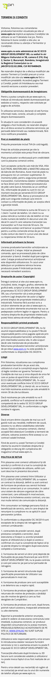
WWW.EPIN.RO (16, 630)
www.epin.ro (19, 348)
